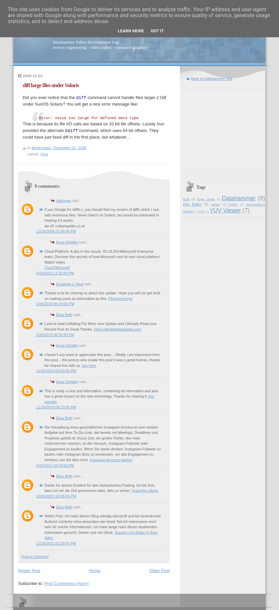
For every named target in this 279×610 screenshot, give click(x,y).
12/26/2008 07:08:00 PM (56, 231)
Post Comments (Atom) (66, 583)
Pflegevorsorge (120, 299)
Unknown (63, 201)
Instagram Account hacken (111, 460)
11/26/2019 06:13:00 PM (56, 407)
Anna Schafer (67, 242)
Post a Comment (34, 557)
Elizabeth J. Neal (69, 284)
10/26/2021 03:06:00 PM (56, 496)
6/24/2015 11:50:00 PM (55, 273)
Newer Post (29, 570)
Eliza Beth (64, 315)
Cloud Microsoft (57, 268)
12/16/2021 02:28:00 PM (56, 543)
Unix (44, 154)
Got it (157, 30)
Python (233, 204)
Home (95, 570)
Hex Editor (192, 204)
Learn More (131, 30)
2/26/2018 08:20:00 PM (55, 304)
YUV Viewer (225, 210)
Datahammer (239, 198)
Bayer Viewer (206, 199)
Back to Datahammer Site (212, 78)
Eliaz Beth (64, 476)
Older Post (160, 570)
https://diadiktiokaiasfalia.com (117, 329)
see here (89, 366)
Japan (215, 204)
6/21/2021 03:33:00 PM (55, 465)
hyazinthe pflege (145, 491)
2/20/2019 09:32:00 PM (55, 335)
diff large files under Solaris (51, 85)
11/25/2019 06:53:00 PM (56, 371)
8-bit (186, 199)
